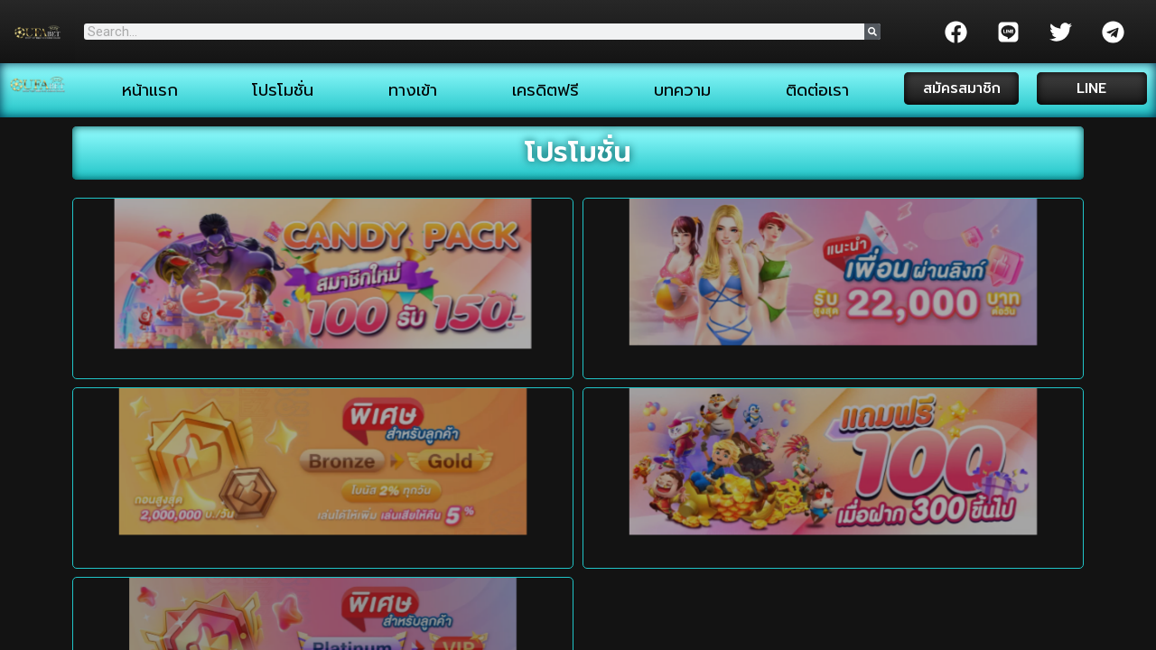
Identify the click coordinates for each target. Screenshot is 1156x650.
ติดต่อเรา (817, 90)
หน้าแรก (150, 90)
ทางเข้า (412, 90)
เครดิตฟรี (545, 90)
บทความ (682, 90)
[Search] (872, 31)
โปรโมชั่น (282, 90)
